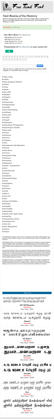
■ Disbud (5, 84)
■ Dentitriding (7, 211)
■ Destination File (8, 221)
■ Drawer (5, 133)
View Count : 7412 (27, 411)
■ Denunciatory (7, 102)
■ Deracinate (6, 160)
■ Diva (4, 199)
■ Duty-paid (6, 115)
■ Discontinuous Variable (11, 127)
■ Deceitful (6, 107)
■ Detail (5, 191)
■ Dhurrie (5, 193)
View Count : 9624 (27, 307)
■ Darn (4, 168)
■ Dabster (5, 232)
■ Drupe (5, 87)
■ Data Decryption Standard (12, 82)
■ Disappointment (8, 105)
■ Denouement (7, 122)
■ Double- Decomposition (11, 166)
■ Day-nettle (6, 130)
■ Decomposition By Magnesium (13, 145)
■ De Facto (6, 153)
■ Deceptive (6, 97)
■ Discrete (5, 148)
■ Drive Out (6, 224)
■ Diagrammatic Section (10, 219)
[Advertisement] (27, 280)
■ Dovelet (5, 186)
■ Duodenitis (6, 176)
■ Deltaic (5, 79)
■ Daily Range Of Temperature (13, 125)
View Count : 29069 (27, 341)
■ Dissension (6, 135)
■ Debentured (7, 163)
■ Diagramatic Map (9, 155)
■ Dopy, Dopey (7, 77)
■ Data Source (7, 150)
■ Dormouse (6, 158)
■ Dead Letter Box (8, 171)
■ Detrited (5, 138)
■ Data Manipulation (9, 226)
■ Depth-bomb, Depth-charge (12, 214)
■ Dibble (5, 100)
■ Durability (6, 216)
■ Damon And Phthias (9, 201)
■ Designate (6, 140)
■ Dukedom (6, 94)
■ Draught (6, 120)
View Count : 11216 (27, 323)
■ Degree (5, 89)
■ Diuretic (5, 229)
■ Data (4, 143)
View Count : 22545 (27, 358)
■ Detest (5, 181)
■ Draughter (6, 206)
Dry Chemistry (18, 37)
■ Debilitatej (6, 112)
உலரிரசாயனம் (16, 27)
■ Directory (6, 188)
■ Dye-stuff (6, 92)
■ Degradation (7, 183)
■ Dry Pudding (7, 209)
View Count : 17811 (27, 394)
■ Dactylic (6, 117)
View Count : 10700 (27, 376)
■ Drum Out (6, 196)
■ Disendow (6, 204)
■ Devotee (5, 173)
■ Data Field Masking (9, 110)
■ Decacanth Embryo (9, 178)
